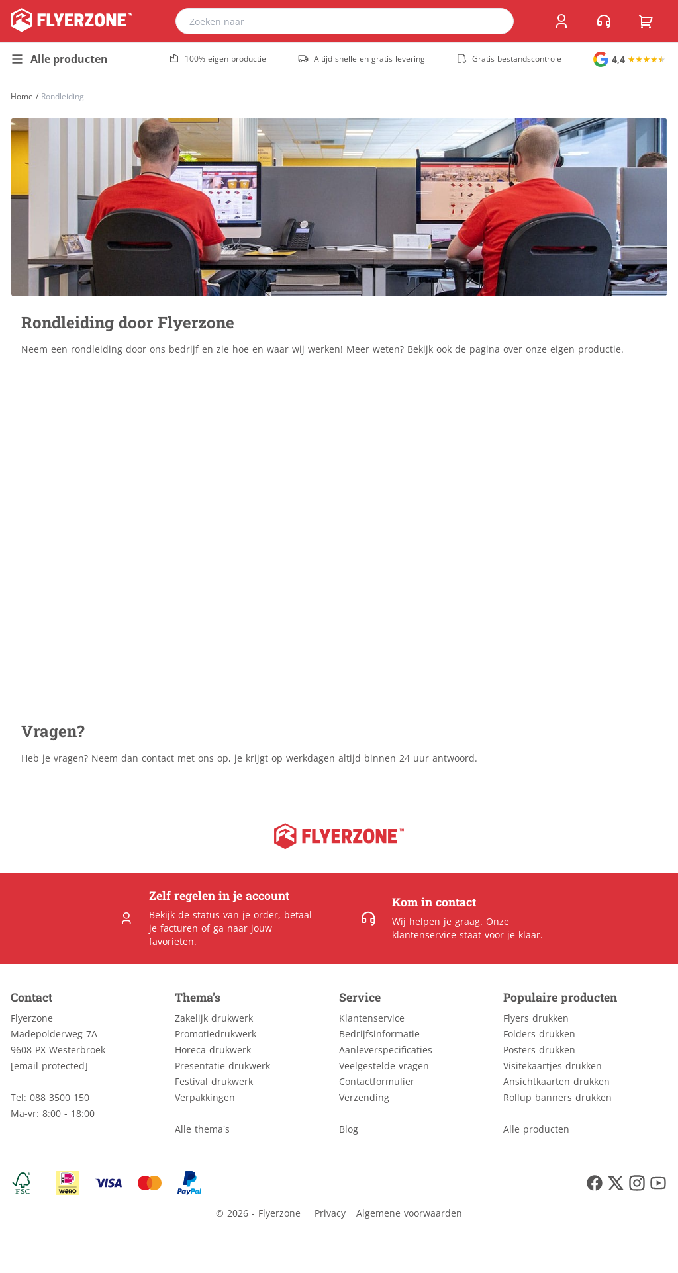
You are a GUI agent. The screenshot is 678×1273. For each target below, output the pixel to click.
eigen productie (585, 349)
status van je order (235, 914)
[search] (495, 21)
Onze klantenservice (450, 928)
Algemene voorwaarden (409, 1213)
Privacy (330, 1213)
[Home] (22, 96)
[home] (72, 21)
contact (158, 758)
